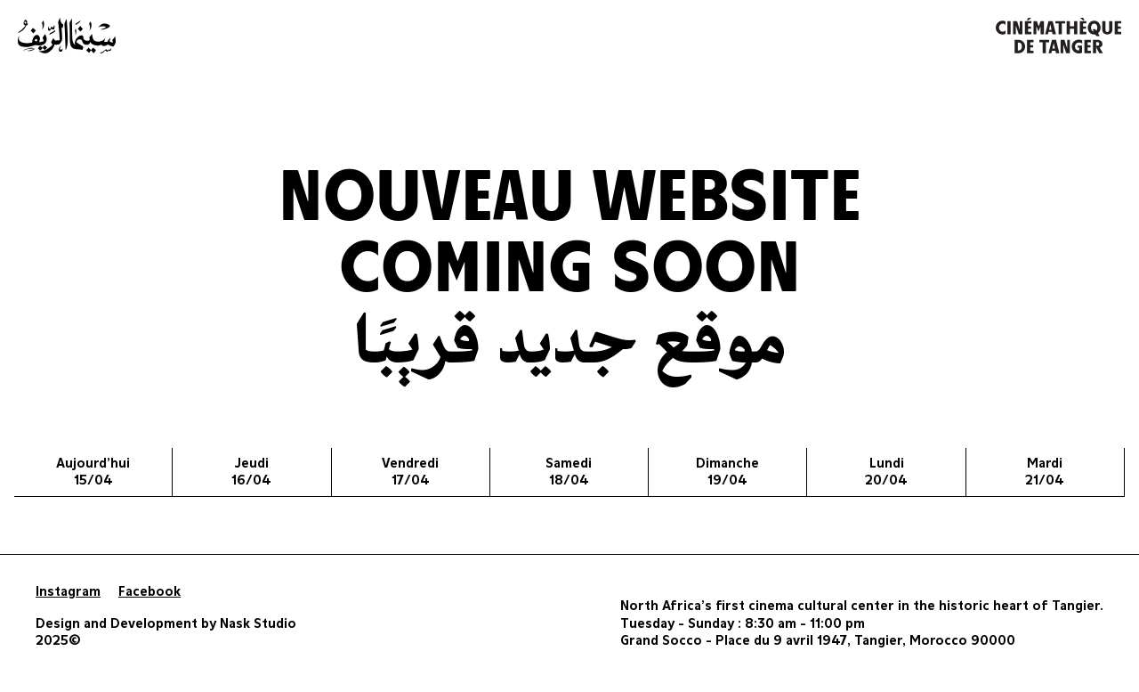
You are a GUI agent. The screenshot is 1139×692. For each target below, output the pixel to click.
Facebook (149, 591)
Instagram (68, 591)
